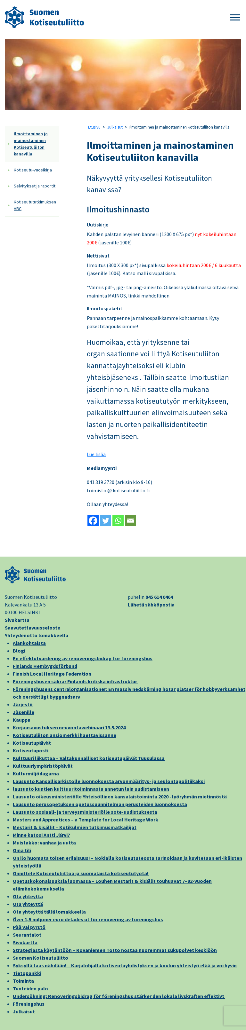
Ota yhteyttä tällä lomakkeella (49, 911)
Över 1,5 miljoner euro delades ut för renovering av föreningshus (88, 919)
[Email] (130, 520)
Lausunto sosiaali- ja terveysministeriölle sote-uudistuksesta (85, 812)
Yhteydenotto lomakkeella (36, 635)
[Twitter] (105, 520)
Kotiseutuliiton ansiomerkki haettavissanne (64, 735)
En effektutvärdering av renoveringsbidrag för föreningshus (82, 658)
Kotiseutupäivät (32, 743)
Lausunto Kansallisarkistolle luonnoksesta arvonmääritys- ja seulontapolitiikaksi (109, 781)
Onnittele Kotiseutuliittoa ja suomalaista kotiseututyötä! (81, 873)
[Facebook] (93, 520)
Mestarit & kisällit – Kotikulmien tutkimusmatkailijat (74, 827)
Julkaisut (115, 127)
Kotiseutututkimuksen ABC (35, 205)
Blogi (19, 650)
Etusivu (94, 127)
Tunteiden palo (30, 988)
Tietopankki (27, 973)
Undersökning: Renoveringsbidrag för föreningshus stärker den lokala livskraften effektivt (119, 996)
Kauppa (21, 720)
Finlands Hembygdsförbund (45, 666)
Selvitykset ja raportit (34, 186)
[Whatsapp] (118, 520)
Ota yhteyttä (28, 896)
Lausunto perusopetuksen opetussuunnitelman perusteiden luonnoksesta (100, 804)
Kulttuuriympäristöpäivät (43, 766)
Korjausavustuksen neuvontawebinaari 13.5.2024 (69, 727)
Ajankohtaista (29, 643)
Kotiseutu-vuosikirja (33, 170)
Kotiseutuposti (30, 750)
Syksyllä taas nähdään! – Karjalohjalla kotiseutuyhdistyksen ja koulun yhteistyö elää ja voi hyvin (125, 965)
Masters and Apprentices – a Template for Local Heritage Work (85, 819)
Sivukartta (17, 620)
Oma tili (22, 850)
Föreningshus (29, 1004)
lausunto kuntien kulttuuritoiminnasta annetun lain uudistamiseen (91, 789)
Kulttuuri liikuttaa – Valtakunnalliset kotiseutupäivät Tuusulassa (89, 758)
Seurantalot (27, 934)
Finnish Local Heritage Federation (52, 673)
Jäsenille (23, 712)
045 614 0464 (159, 597)
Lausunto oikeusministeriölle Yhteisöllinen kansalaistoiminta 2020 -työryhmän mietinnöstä (120, 796)
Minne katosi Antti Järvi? (41, 835)
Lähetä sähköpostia (151, 604)
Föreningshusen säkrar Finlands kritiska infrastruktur (75, 681)
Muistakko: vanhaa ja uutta (44, 842)
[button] (234, 17)
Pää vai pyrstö (29, 927)
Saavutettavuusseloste (32, 627)
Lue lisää (96, 454)
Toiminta (23, 981)
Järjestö (23, 704)
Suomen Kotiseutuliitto (40, 958)
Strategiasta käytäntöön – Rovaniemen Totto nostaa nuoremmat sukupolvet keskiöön (115, 950)
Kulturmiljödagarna (36, 773)
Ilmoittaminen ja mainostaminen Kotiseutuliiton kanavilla (31, 144)
